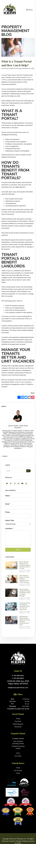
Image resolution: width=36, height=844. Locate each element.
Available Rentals (18, 739)
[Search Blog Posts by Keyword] (15, 470)
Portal (18, 719)
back (4, 456)
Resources (18, 727)
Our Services (18, 770)
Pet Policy (18, 756)
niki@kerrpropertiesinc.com (18, 688)
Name (7, 496)
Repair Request (18, 724)
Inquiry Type (9, 520)
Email (7, 504)
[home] (9, 9)
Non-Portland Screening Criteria (18, 742)
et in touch (20, 382)
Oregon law (10, 271)
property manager (16, 316)
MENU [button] (29, 10)
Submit (18, 550)
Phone (7, 512)
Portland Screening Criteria (18, 747)
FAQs (18, 753)
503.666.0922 (19, 676)
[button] (7, 483)
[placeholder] (18, 499)
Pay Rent (18, 721)
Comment (8, 528)
